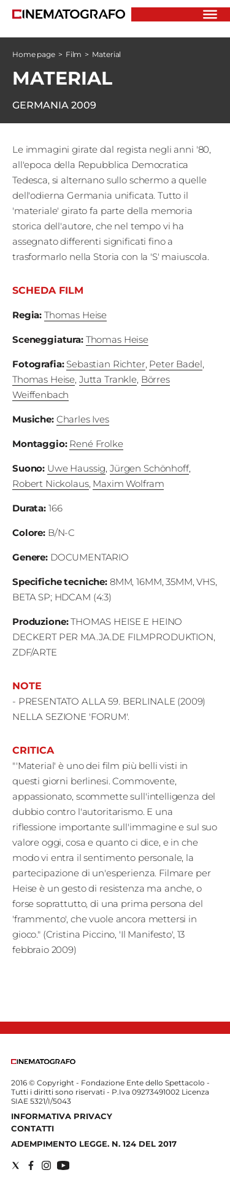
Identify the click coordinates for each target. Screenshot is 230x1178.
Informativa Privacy (61, 1116)
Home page (33, 54)
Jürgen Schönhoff (149, 468)
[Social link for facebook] (31, 1165)
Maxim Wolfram (128, 483)
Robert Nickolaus (50, 483)
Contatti (32, 1128)
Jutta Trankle (108, 379)
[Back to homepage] (43, 1061)
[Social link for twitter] (15, 1165)
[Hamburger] (210, 14)
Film (74, 54)
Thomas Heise (75, 315)
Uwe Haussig (76, 468)
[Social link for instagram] (46, 1165)
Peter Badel (175, 364)
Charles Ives (82, 419)
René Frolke (96, 443)
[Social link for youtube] (63, 1165)
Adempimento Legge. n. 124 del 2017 (94, 1144)
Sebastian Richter (105, 364)
